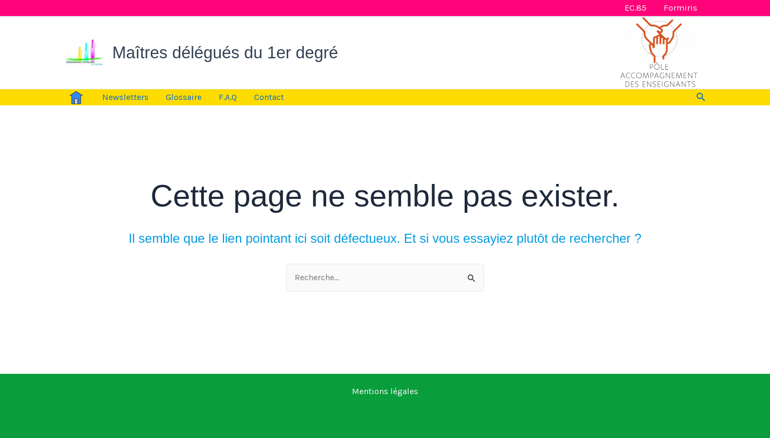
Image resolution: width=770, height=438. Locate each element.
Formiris (680, 8)
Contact (269, 97)
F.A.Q (228, 97)
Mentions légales (385, 391)
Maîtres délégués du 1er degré (225, 52)
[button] (701, 97)
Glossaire (184, 97)
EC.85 (635, 8)
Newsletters (125, 97)
